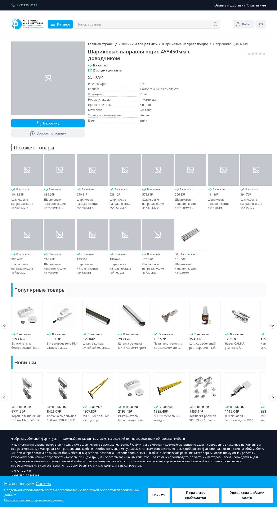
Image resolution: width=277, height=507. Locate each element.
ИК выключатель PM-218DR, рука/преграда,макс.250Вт (62, 347)
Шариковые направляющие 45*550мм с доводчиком (55, 203)
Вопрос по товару (48, 133)
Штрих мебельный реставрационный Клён (202, 347)
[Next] (272, 325)
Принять (159, 495)
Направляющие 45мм (230, 44)
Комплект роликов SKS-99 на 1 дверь (202, 418)
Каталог (60, 24)
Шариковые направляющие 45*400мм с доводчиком (186, 203)
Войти (243, 24)
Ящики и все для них (139, 44)
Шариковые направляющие (185, 44)
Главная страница (102, 44)
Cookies (43, 483)
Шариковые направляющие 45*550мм (251, 203)
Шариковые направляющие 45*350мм (87, 268)
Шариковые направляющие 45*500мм (22, 268)
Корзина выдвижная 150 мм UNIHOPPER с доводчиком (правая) (62, 420)
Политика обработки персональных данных (33, 500)
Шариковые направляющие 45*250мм (186, 268)
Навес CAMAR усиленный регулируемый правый (240, 347)
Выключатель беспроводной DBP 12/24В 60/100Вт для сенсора (240, 422)
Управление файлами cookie (247, 495)
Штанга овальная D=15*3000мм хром (132, 345)
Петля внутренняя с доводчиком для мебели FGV (168, 347)
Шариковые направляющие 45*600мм (218, 203)
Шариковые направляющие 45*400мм (120, 268)
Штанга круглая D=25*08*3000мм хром (94, 347)
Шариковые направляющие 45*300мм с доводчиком (153, 203)
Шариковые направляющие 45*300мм (153, 268)
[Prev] (4, 325)
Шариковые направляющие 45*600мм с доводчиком (22, 203)
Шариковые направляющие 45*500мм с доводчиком (87, 203)
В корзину (47, 123)
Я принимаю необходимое (195, 495)
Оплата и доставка (229, 5)
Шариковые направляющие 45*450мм (55, 268)
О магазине (256, 5)
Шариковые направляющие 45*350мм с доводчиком (120, 203)
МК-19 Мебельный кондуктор (167, 418)
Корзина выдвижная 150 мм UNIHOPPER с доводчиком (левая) (26, 420)
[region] (138, 325)
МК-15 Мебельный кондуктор (95, 418)
